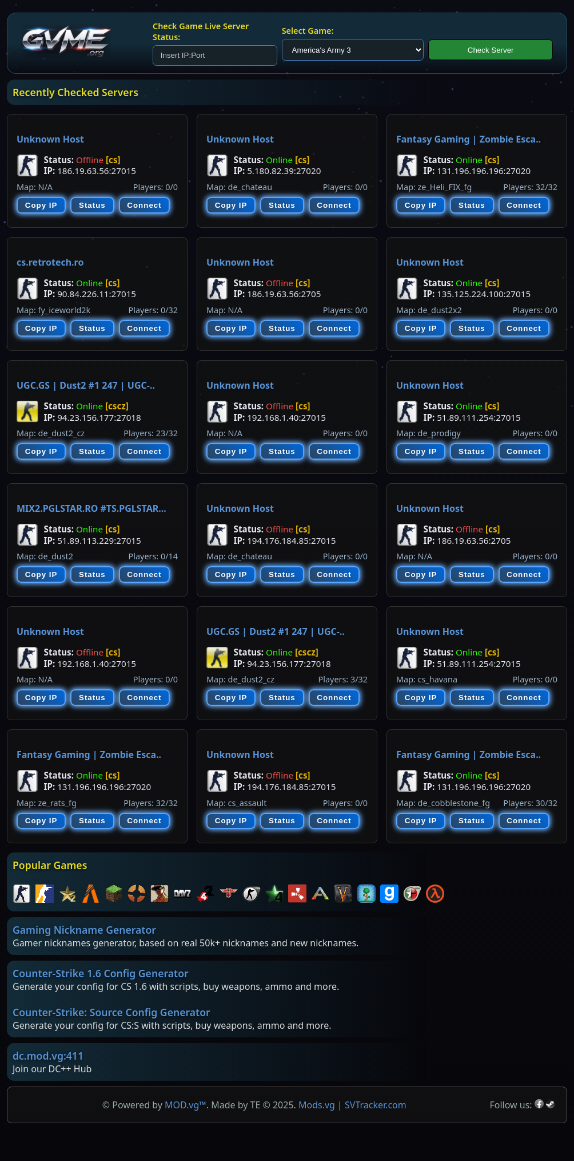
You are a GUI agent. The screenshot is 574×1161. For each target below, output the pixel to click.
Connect (144, 205)
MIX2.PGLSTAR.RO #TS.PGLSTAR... (91, 508)
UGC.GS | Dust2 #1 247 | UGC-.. (86, 385)
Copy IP (41, 205)
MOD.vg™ (185, 1105)
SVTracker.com (375, 1105)
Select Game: (308, 30)
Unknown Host (50, 139)
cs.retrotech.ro (50, 262)
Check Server (491, 50)
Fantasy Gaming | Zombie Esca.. (468, 139)
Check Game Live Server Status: (201, 31)
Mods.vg (316, 1105)
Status (92, 205)
